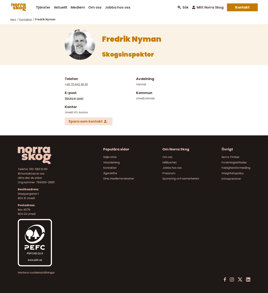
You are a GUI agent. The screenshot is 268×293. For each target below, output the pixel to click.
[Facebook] (225, 279)
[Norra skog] (18, 7)
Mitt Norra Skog (210, 7)
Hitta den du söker (30, 178)
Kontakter (25, 19)
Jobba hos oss (117, 7)
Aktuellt (60, 7)
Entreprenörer (231, 179)
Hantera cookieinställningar (36, 272)
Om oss (95, 7)
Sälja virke (110, 157)
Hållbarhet (169, 162)
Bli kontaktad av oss (31, 174)
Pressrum (168, 173)
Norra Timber (231, 157)
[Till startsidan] (45, 155)
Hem (13, 19)
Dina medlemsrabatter (118, 179)
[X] (240, 279)
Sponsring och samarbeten (180, 179)
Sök (185, 7)
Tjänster (43, 7)
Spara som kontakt (86, 121)
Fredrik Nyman (45, 19)
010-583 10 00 (38, 169)
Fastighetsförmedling (236, 168)
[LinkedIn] (248, 279)
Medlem (78, 7)
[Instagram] (232, 279)
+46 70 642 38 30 (76, 84)
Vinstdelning (111, 162)
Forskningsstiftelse (234, 162)
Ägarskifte (110, 173)
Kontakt (242, 7)
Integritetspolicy (233, 173)
